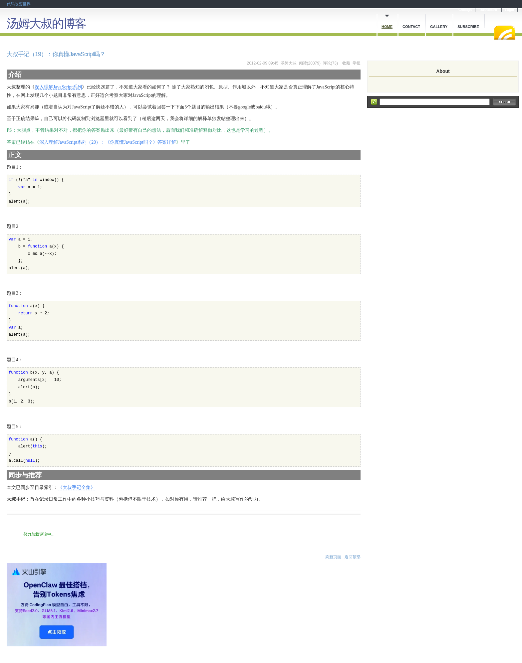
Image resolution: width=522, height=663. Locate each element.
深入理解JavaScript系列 (58, 86)
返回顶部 (353, 557)
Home (387, 27)
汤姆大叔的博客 (46, 23)
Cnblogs (465, 10)
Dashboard (488, 10)
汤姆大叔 (289, 63)
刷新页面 (333, 557)
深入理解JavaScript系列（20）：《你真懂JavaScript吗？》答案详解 (107, 142)
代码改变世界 (19, 4)
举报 (357, 63)
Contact (411, 27)
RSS (504, 33)
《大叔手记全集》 (76, 487)
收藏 (346, 63)
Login (509, 10)
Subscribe (468, 27)
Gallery (438, 27)
